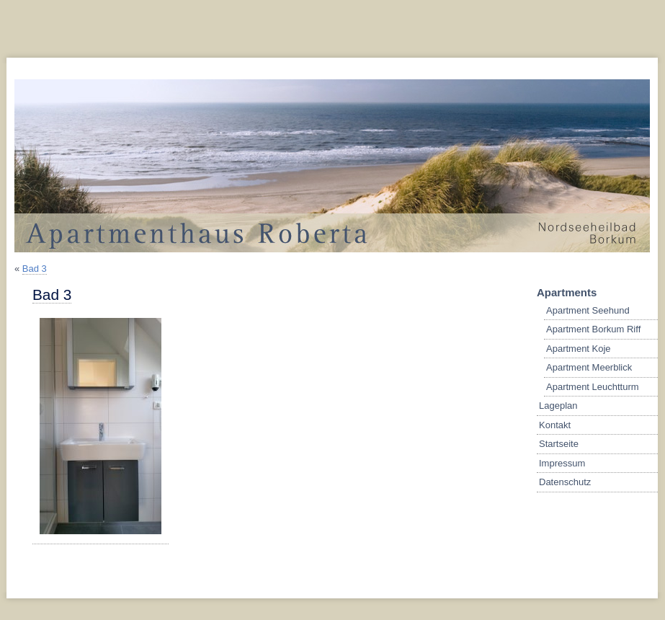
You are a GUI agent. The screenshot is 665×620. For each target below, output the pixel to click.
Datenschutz (565, 482)
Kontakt (555, 425)
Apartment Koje (578, 348)
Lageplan (558, 405)
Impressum (562, 463)
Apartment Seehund (588, 310)
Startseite (559, 443)
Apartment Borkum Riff (593, 329)
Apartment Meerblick (589, 367)
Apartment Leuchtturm (592, 386)
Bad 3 (34, 268)
